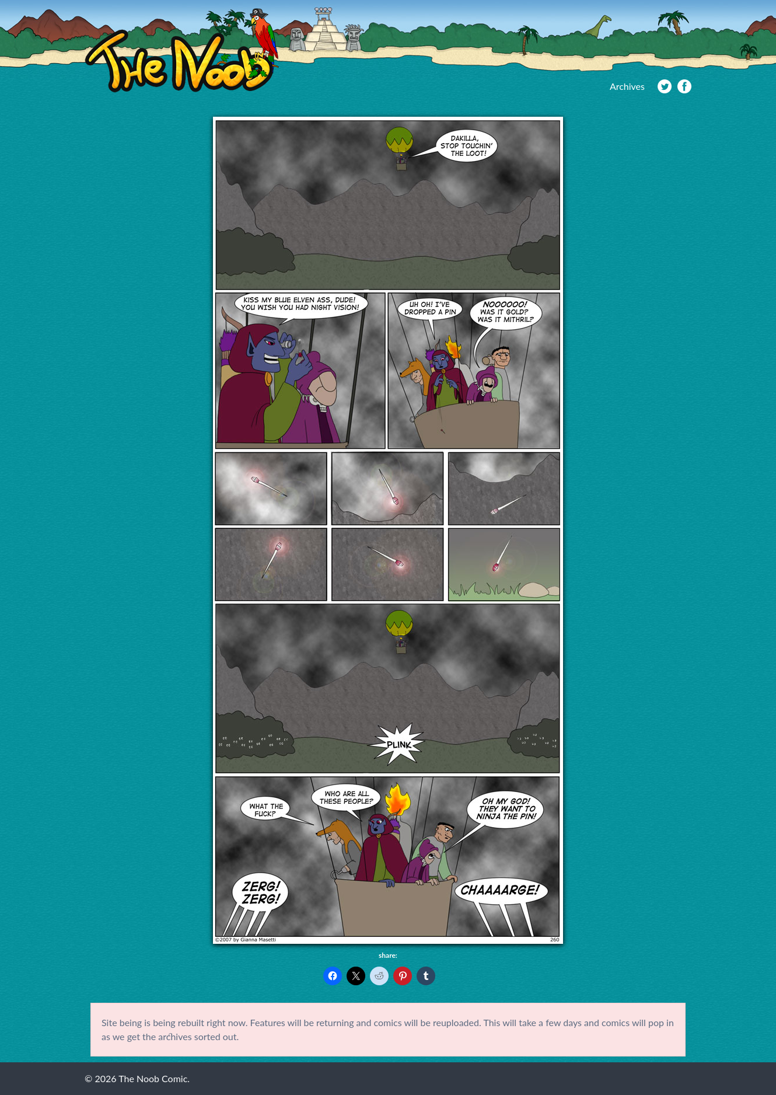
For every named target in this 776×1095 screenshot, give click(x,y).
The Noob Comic (182, 50)
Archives (627, 86)
